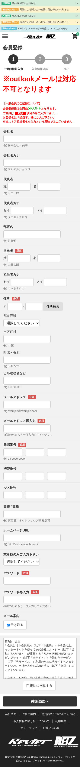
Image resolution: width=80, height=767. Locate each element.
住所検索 (53, 306)
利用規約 (60, 721)
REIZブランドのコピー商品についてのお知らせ (43, 28)
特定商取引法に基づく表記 (58, 714)
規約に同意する (39, 685)
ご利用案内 (29, 714)
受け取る (15, 624)
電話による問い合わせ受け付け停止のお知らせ (44, 9)
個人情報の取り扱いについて (31, 721)
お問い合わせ (51, 728)
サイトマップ (28, 728)
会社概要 (10, 714)
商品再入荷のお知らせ (23, 3)
